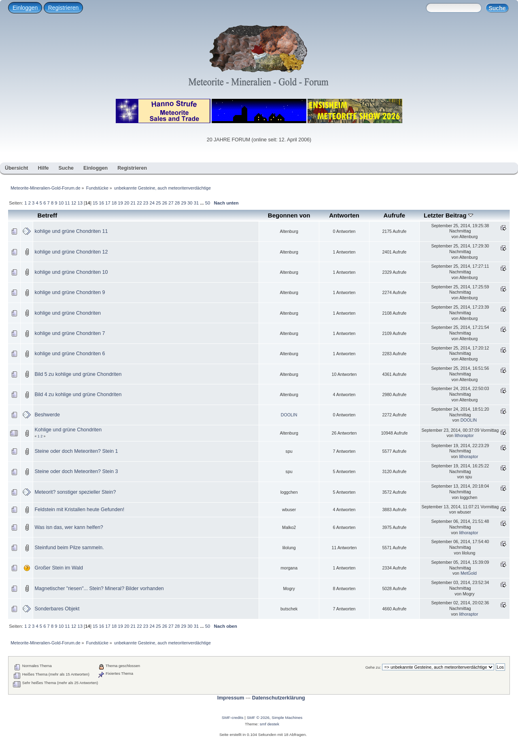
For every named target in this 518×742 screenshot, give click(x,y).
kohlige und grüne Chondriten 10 (71, 272)
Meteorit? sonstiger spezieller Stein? (75, 492)
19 (120, 202)
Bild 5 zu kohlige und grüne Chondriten (77, 374)
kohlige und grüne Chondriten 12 (71, 252)
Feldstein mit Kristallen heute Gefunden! (79, 509)
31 (196, 202)
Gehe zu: (373, 667)
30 (189, 202)
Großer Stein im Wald (58, 568)
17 (107, 202)
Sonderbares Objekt (56, 609)
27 (170, 202)
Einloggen (25, 7)
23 (145, 202)
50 (207, 202)
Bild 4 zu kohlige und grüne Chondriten (77, 394)
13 (79, 202)
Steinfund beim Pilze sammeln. (69, 547)
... (202, 202)
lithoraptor (463, 435)
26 (164, 202)
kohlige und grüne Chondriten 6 (69, 353)
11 (67, 202)
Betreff (47, 215)
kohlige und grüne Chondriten (67, 313)
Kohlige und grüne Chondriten (68, 430)
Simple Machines (287, 717)
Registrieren (63, 7)
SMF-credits (233, 717)
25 (158, 202)
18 (114, 202)
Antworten (344, 215)
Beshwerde (46, 415)
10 (61, 202)
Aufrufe (394, 215)
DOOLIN (289, 414)
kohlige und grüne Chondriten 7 (69, 333)
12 (73, 202)
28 (177, 202)
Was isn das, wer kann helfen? (68, 527)
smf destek (269, 724)
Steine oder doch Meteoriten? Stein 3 (76, 471)
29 (183, 202)
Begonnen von (289, 215)
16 (101, 202)
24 (151, 202)
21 (133, 202)
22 (139, 202)
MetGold (469, 573)
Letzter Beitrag (448, 215)
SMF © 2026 (258, 717)
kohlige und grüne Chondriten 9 (69, 292)
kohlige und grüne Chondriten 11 (71, 231)
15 (95, 202)
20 (126, 202)
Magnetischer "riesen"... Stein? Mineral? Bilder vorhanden (98, 588)
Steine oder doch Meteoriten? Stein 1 (76, 451)
